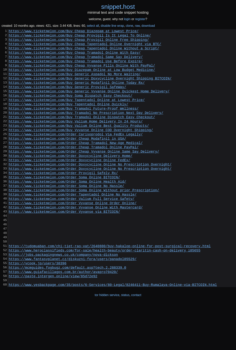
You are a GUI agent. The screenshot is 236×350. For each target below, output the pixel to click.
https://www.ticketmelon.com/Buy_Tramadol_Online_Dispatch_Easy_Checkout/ (82, 133)
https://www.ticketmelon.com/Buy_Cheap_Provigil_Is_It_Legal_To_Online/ (80, 36)
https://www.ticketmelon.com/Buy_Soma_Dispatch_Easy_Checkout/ (70, 108)
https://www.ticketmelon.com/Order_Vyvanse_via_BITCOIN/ (64, 245)
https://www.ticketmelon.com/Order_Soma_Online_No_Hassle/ (66, 214)
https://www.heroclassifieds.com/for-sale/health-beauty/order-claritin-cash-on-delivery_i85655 (104, 290)
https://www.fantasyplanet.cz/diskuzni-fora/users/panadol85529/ (73, 301)
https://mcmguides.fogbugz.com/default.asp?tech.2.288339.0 (67, 311)
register (140, 19)
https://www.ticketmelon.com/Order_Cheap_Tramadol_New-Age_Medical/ (76, 163)
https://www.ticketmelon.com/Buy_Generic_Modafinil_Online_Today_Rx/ (77, 92)
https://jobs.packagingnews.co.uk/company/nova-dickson (63, 296)
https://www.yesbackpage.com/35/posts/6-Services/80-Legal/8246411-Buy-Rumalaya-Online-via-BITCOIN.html (113, 331)
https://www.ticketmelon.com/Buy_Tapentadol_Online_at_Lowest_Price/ (77, 113)
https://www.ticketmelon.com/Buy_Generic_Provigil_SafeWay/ (67, 97)
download (148, 25)
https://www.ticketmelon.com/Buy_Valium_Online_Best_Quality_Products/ (79, 143)
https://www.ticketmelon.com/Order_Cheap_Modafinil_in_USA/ (67, 158)
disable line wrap (112, 25)
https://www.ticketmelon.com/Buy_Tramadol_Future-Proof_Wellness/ (74, 123)
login (127, 19)
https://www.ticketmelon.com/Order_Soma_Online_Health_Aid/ (67, 209)
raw (137, 25)
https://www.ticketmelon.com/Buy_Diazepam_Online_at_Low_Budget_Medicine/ (82, 77)
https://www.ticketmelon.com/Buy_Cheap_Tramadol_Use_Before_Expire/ (76, 67)
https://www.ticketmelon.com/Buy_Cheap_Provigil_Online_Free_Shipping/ (79, 41)
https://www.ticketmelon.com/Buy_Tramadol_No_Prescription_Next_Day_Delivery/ (86, 128)
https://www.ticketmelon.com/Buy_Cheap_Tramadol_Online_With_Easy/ (75, 57)
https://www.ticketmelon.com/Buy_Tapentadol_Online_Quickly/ (68, 118)
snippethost (118, 6)
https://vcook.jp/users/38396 (38, 306)
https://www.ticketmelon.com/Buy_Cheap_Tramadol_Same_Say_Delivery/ (76, 62)
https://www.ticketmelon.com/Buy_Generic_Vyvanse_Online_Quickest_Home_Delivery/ (89, 102)
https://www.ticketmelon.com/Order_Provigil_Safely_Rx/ (63, 199)
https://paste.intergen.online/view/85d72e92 (53, 321)
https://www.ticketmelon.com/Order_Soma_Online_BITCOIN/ (64, 204)
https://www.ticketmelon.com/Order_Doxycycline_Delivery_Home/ (70, 179)
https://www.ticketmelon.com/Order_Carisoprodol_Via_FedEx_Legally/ (76, 153)
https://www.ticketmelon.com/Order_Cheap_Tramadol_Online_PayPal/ (74, 168)
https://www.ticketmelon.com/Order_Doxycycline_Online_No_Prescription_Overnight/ (90, 189)
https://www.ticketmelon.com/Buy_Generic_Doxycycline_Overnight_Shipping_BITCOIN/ (90, 87)
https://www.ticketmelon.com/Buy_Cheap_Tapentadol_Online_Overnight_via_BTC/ (85, 47)
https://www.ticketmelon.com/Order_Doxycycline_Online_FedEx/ (69, 184)
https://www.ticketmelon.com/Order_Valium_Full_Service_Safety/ (71, 229)
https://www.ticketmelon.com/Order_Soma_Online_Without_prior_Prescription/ (84, 219)
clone (129, 25)
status (125, 342)
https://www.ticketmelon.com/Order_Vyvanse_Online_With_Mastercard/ (76, 240)
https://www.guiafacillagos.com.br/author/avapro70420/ (63, 316)
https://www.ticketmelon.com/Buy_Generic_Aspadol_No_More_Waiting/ (75, 82)
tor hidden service (107, 342)
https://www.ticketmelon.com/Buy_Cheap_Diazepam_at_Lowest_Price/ (74, 31)
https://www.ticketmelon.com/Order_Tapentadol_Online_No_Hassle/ (73, 224)
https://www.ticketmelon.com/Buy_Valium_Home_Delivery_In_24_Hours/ (76, 138)
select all (93, 25)
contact (136, 342)
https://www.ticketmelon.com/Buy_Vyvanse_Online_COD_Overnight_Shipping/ (81, 148)
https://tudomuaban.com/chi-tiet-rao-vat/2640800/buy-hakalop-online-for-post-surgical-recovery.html (110, 285)
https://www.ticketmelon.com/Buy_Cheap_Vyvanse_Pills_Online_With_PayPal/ (82, 72)
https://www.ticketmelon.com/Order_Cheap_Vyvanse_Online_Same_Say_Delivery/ (84, 174)
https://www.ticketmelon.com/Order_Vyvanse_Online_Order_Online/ (73, 235)
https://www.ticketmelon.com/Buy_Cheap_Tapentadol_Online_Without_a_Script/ (84, 52)
